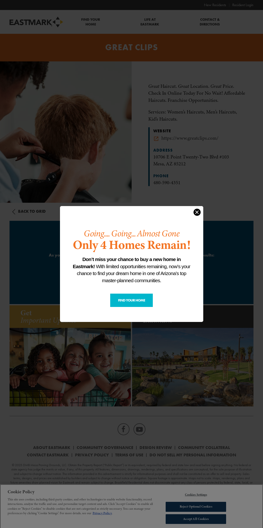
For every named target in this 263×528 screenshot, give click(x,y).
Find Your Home (131, 300)
